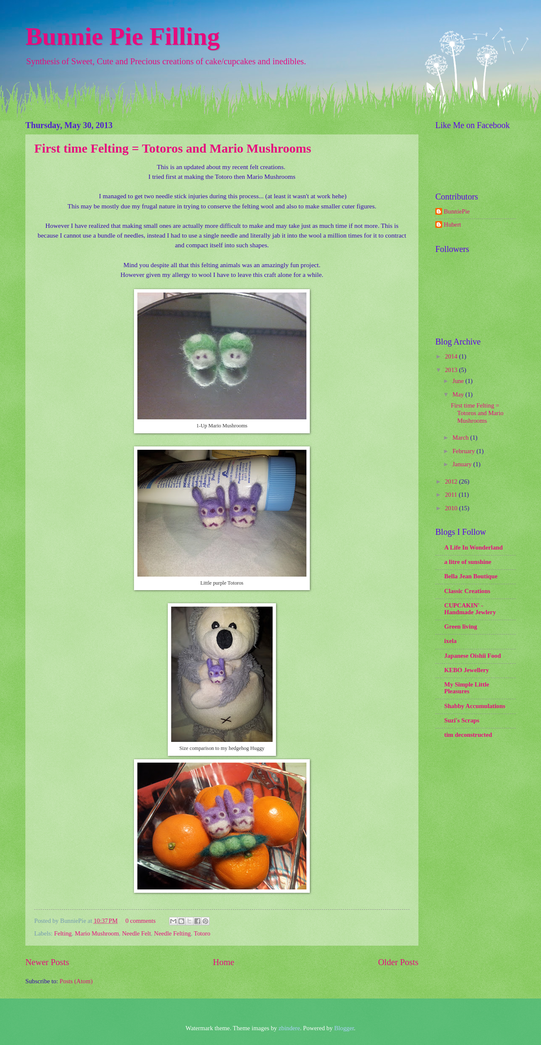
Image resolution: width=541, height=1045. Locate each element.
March (461, 437)
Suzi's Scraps (461, 720)
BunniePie (457, 211)
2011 (452, 494)
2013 (452, 370)
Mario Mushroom (97, 933)
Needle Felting (172, 933)
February (464, 451)
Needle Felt (136, 933)
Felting (63, 933)
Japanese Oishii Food (472, 655)
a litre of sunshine (467, 561)
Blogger (344, 1028)
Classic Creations (467, 591)
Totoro (202, 933)
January (462, 464)
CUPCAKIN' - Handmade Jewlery (470, 609)
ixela (450, 640)
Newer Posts (47, 962)
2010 (452, 508)
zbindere (289, 1028)
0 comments (141, 920)
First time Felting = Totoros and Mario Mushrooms (172, 148)
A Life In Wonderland (473, 547)
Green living (460, 626)
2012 (452, 481)
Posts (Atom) (76, 981)
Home (223, 962)
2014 (452, 356)
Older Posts (398, 962)
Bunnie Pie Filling (122, 36)
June (458, 381)
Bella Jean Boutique (470, 576)
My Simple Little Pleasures (466, 688)
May (458, 394)
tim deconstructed (468, 734)
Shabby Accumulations (474, 706)
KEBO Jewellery (466, 670)
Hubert (452, 224)
